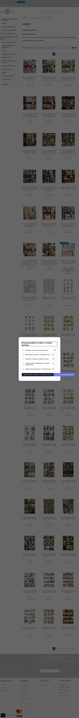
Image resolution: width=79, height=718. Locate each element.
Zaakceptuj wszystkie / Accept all (64, 374)
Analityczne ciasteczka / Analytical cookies (37, 359)
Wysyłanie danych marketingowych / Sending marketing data (37, 364)
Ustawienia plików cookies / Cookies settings (37, 344)
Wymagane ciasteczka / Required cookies (36, 350)
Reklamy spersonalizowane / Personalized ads (38, 369)
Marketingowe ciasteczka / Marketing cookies (37, 354)
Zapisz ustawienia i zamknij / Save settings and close (37, 374)
